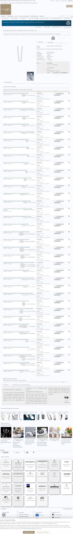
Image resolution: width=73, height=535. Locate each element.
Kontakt (21, 512)
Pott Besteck (54, 474)
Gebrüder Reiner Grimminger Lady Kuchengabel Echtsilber (19, 162)
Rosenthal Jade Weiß (30, 433)
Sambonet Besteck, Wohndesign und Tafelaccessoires (18, 488)
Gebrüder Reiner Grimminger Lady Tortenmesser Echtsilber (19, 331)
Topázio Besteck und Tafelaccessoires (67, 463)
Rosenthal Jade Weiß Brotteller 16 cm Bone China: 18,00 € (30, 442)
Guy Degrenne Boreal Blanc (42, 434)
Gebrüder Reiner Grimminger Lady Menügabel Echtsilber (19, 101)
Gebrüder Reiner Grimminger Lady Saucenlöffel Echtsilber (19, 301)
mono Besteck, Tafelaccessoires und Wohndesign (30, 488)
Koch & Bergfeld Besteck (18, 474)
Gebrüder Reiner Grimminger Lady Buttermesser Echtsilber (19, 270)
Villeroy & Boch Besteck (30, 498)
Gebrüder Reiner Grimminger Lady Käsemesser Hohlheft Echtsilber (19, 293)
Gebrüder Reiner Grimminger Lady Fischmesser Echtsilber (19, 193)
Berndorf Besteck (67, 474)
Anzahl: (48, 72)
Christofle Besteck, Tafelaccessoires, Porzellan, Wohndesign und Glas (42, 464)
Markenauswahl (12, 2)
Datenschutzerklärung (32, 528)
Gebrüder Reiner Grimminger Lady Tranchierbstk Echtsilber (19, 362)
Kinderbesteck (14, 18)
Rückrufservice (63, 0)
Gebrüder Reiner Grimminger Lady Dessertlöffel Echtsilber (19, 116)
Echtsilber (18, 389)
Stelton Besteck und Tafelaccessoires (42, 487)
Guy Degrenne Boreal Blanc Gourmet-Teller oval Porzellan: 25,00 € (42, 444)
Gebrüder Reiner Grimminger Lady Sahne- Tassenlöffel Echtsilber (19, 178)
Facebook (57, 514)
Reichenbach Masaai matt (54, 434)
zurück (3, 509)
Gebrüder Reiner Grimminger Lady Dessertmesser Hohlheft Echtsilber (19, 131)
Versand (55, 64)
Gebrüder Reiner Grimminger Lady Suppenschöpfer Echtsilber (19, 316)
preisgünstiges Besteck (56, 18)
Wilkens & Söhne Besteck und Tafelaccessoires (6, 475)
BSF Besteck (42, 498)
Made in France (44, 18)
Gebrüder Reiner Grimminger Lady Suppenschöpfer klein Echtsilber (19, 308)
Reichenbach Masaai (66, 433)
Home (2, 2)
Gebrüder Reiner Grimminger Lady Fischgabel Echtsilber (19, 185)
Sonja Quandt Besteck (30, 474)
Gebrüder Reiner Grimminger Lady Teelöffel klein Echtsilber (19, 147)
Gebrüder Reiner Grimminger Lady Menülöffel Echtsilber (19, 93)
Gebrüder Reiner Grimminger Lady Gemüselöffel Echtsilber (19, 231)
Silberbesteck (6, 18)
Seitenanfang (67, 509)
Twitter (56, 517)
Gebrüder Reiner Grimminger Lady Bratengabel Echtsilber (19, 370)
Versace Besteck (67, 486)
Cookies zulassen (28, 532)
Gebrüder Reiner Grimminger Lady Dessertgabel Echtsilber (19, 124)
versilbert (50, 59)
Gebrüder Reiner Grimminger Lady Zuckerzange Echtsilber (19, 347)
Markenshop (38, 27)
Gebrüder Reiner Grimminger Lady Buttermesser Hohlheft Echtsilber (19, 278)
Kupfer (4, 397)
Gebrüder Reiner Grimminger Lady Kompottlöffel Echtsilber (19, 255)
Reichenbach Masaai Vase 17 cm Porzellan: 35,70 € (66, 442)
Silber (9, 394)
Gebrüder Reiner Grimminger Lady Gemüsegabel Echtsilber (19, 239)
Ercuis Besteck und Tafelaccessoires (54, 463)
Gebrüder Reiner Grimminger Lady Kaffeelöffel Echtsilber (19, 139)
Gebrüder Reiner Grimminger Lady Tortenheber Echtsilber (19, 324)
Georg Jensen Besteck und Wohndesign (6, 463)
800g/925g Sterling (57, 27)
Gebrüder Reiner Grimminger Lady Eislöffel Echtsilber (19, 170)
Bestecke (5, 2)
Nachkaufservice (67, 18)
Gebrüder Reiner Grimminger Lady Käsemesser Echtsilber (19, 285)
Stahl (32, 397)
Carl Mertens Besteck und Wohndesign (6, 499)
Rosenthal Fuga (6, 433)
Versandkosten (23, 516)
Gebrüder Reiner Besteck (42, 474)
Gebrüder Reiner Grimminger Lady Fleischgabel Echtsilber (19, 224)
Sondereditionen (26, 2)
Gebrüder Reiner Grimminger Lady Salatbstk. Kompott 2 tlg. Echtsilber (19, 262)
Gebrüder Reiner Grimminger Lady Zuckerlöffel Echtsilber (19, 339)
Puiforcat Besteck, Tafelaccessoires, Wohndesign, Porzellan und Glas (18, 465)
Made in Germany (33, 18)
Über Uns (58, 0)
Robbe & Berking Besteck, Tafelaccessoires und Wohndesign (30, 464)
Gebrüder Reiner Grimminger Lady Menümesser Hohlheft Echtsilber (19, 108)
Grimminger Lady (34, 2)
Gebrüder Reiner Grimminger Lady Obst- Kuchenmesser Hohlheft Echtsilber (19, 209)
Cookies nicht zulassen (43, 532)
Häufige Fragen (23, 514)
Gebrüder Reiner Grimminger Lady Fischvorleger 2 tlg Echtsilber (19, 354)
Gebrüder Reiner (19, 2)
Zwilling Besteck (18, 498)
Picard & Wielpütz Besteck (54, 486)
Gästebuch (52, 0)
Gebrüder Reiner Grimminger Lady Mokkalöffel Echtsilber (19, 155)
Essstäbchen (23, 18)
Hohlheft (39, 393)
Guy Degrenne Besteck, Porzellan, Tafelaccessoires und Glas (6, 488)
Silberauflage (47, 27)
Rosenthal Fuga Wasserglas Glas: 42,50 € (6, 442)
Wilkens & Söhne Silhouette (18, 434)
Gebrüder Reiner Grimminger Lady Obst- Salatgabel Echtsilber (19, 201)
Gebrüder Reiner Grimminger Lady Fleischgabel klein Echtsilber (19, 216)
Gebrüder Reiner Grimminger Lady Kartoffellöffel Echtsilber (19, 247)
